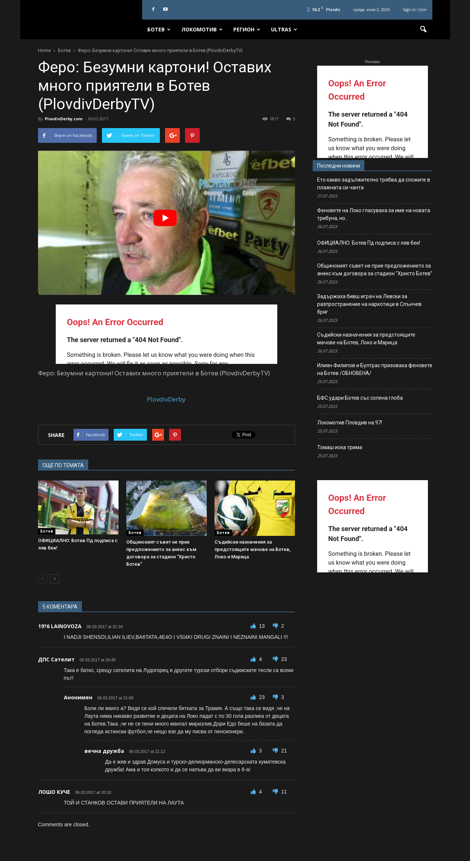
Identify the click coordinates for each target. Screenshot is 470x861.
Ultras (284, 29)
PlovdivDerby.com (63, 118)
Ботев (159, 29)
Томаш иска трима (339, 447)
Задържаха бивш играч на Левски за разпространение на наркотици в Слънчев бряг (369, 304)
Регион (246, 29)
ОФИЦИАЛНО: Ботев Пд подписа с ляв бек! (368, 243)
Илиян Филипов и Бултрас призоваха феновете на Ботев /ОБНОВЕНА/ (374, 369)
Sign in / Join (415, 9)
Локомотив (202, 29)
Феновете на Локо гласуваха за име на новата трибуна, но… (373, 214)
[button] (423, 29)
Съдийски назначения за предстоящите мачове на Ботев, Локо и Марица (253, 549)
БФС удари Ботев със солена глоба (360, 398)
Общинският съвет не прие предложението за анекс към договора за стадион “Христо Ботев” (374, 269)
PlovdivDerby (166, 399)
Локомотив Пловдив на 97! (349, 423)
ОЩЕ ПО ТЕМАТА (63, 465)
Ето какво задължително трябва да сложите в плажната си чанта (373, 183)
